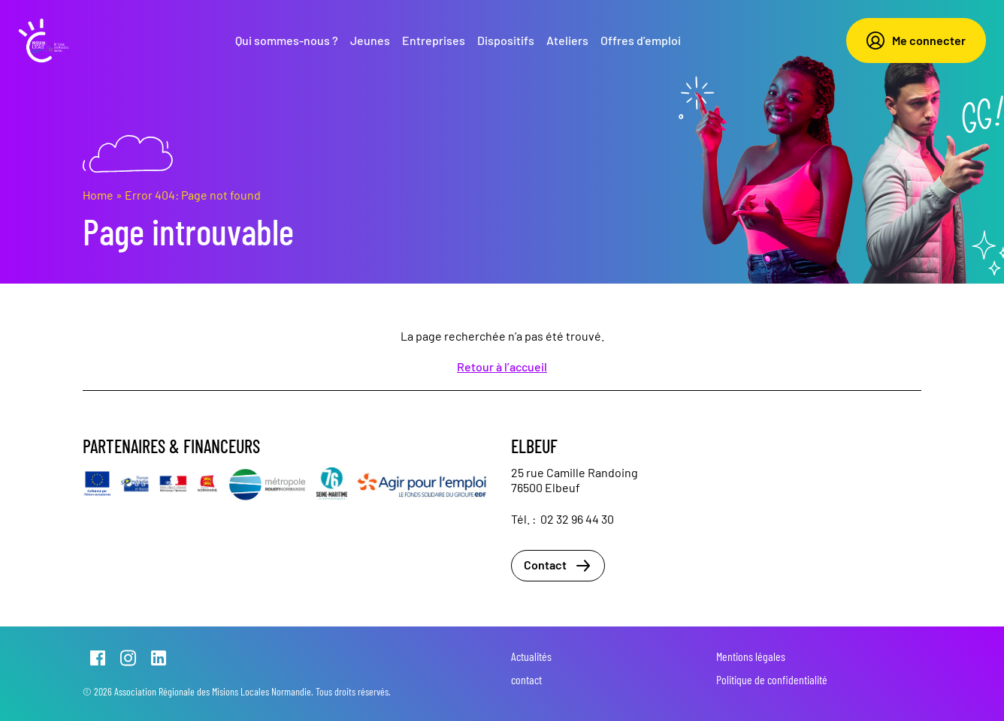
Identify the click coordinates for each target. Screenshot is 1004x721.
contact (526, 679)
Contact (558, 566)
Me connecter (916, 41)
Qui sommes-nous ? (286, 40)
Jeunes (370, 40)
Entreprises (433, 40)
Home (98, 195)
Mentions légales (750, 656)
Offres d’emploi (640, 40)
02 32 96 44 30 (577, 519)
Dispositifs (505, 40)
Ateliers (567, 40)
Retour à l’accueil (502, 366)
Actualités (531, 656)
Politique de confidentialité (771, 679)
